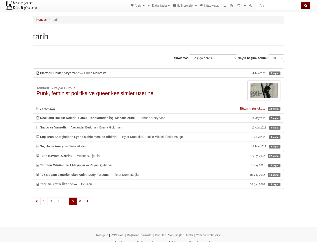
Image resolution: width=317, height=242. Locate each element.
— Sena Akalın (158, 146)
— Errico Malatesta (158, 73)
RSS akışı (117, 235)
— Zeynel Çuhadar (158, 165)
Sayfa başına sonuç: (253, 58)
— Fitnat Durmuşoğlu (158, 174)
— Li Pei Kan (158, 184)
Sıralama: (181, 58)
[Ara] (279, 5)
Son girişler (176, 235)
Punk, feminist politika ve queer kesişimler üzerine (95, 93)
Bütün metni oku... (253, 108)
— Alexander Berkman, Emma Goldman (158, 127)
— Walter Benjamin (158, 156)
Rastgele (102, 235)
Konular (41, 19)
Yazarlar (147, 235)
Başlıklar (133, 235)
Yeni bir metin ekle (208, 235)
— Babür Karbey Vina (158, 118)
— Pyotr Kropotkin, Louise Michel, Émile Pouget (158, 137)
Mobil (189, 235)
